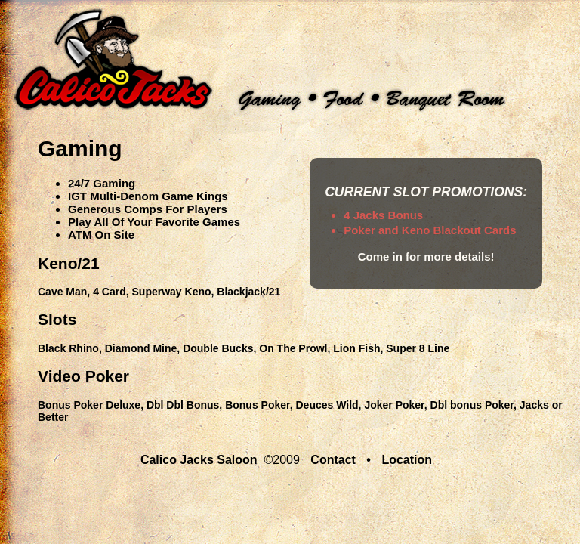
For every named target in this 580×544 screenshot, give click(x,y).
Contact (333, 459)
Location (406, 459)
